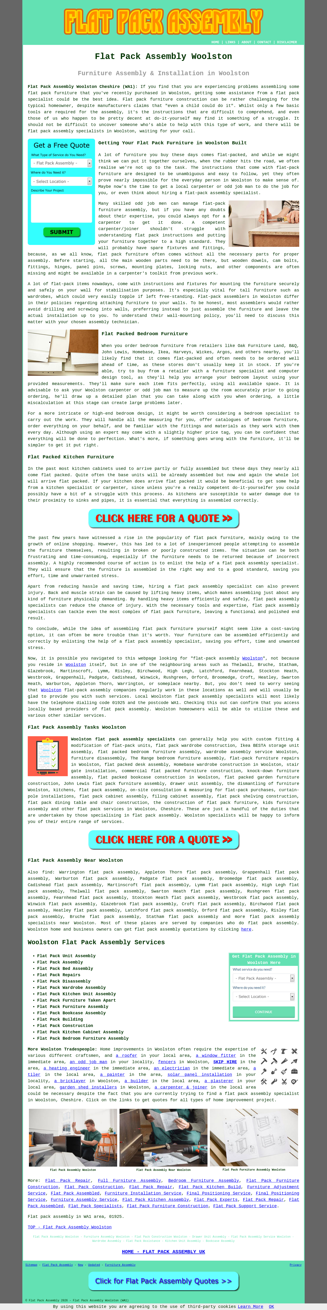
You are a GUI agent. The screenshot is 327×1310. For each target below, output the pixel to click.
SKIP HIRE (225, 1062)
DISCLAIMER (287, 42)
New (80, 1265)
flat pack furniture (218, 537)
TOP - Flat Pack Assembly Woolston (70, 1227)
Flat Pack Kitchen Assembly (155, 1199)
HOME (215, 42)
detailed (112, 396)
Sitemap (31, 1265)
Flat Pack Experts (216, 1199)
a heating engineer (67, 1068)
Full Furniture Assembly (129, 1180)
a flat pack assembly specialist (259, 1093)
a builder (136, 1081)
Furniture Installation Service (143, 1193)
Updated (94, 1265)
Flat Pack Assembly (57, 1265)
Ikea (163, 352)
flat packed (73, 481)
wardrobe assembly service (239, 752)
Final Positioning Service (219, 1193)
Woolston (252, 658)
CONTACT (264, 42)
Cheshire (171, 809)
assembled (201, 475)
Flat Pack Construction (93, 1187)
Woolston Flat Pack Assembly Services (96, 942)
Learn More (250, 1306)
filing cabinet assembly (181, 796)
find (47, 872)
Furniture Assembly (120, 1265)
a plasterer (218, 1081)
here (246, 929)
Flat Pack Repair (68, 1180)
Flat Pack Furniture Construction (167, 1206)
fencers (167, 1062)
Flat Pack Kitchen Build (210, 1187)
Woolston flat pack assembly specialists (123, 739)
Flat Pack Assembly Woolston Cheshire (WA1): (83, 86)
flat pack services (100, 809)
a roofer (126, 1055)
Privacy (296, 1265)
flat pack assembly (193, 916)
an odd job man (88, 1062)
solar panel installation (199, 1074)
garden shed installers (88, 1087)
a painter (112, 1074)
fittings (38, 267)
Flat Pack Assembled (75, 1193)
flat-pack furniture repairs (264, 758)
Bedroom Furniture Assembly (203, 1180)
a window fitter (216, 1055)
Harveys (182, 352)
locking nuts (194, 267)
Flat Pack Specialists (95, 1206)
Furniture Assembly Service (84, 1199)
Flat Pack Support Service (245, 1206)
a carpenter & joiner (181, 1087)
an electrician (172, 1068)
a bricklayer (70, 1081)
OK (271, 1306)
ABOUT (246, 42)
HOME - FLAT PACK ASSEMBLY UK (163, 1252)
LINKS (230, 42)
